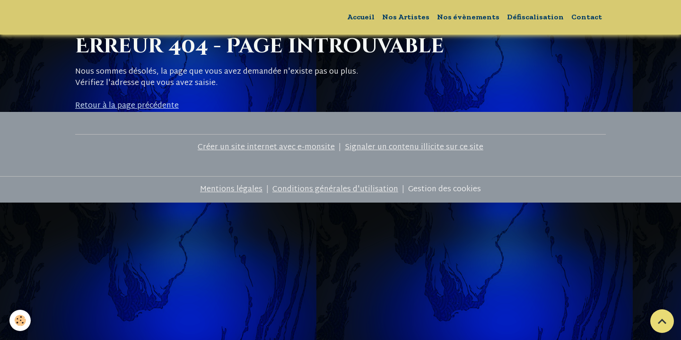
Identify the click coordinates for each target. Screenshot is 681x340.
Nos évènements (468, 16)
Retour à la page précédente (127, 106)
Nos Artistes (405, 16)
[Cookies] (20, 320)
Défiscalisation (535, 16)
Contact (586, 16)
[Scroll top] (662, 321)
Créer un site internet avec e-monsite (266, 147)
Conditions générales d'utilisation (335, 189)
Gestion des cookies (444, 190)
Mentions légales (231, 189)
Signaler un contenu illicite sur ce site (414, 147)
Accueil (361, 16)
